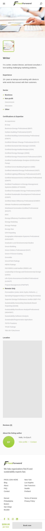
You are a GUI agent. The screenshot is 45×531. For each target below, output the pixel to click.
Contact (7, 491)
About (6, 485)
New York (28, 480)
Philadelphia (8, 501)
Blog (5, 483)
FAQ (5, 488)
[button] (22, 22)
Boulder (7, 510)
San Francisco (29, 485)
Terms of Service (30, 498)
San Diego (8, 507)
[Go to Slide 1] (8, 46)
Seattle (27, 488)
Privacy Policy (29, 501)
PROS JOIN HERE (11, 480)
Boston (6, 504)
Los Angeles (29, 483)
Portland (27, 491)
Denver (6, 498)
